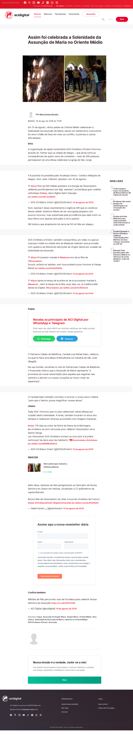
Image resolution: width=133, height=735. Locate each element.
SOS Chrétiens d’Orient (38, 626)
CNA (92, 6)
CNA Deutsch (117, 6)
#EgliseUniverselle (67, 503)
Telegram (73, 338)
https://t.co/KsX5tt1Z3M (64, 606)
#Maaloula (66, 257)
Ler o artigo (52, 472)
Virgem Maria (72, 620)
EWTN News (48, 6)
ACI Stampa (99, 6)
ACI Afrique (86, 6)
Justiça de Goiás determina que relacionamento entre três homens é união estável (121, 220)
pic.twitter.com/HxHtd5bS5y (50, 268)
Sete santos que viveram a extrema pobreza (64, 465)
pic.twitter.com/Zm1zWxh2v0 (77, 287)
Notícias (37, 14)
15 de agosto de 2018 (84, 273)
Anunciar (64, 716)
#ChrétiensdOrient (46, 503)
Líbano (31, 623)
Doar (122, 19)
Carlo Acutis (74, 14)
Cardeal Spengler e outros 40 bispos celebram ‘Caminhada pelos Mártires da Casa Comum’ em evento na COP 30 (121, 237)
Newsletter (91, 14)
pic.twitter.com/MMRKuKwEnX (44, 444)
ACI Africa (77, 6)
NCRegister (127, 6)
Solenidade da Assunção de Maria (49, 623)
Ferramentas (60, 14)
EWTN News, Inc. (35, 710)
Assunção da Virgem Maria (54, 620)
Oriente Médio (85, 620)
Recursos (48, 14)
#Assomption (36, 261)
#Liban (31, 426)
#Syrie (34, 186)
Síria (94, 620)
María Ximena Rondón (50, 114)
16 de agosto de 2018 (67, 612)
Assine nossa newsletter (69, 709)
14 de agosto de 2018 (84, 202)
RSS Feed (64, 713)
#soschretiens (80, 440)
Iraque (39, 620)
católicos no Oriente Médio (76, 623)
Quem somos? (103, 709)
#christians (95, 440)
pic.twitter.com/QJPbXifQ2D (43, 506)
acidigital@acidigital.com (29, 714)
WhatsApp (46, 338)
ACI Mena (107, 6)
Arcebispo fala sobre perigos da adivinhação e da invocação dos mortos (122, 205)
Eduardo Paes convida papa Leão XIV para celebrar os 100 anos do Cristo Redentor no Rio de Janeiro (121, 255)
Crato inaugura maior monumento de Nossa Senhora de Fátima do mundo (122, 192)
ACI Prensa (69, 6)
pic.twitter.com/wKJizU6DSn (43, 196)
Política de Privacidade (106, 713)
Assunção (52, 626)
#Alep (44, 193)
